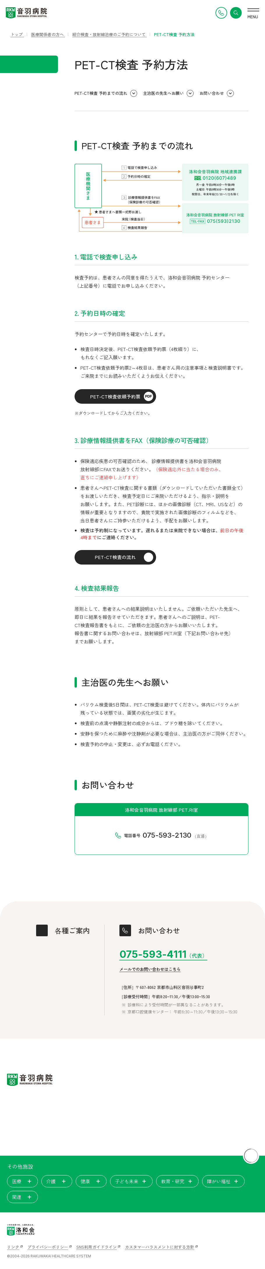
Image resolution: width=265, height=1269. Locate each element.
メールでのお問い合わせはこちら (150, 969)
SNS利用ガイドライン (96, 1247)
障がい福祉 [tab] (223, 1181)
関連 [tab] (22, 1196)
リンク (13, 1247)
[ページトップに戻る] (251, 1155)
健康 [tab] (91, 1181)
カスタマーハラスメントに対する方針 (159, 1247)
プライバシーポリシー (47, 1247)
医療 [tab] (22, 1181)
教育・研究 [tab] (177, 1181)
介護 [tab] (56, 1181)
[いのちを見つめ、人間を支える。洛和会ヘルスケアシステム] (21, 1230)
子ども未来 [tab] (131, 1181)
